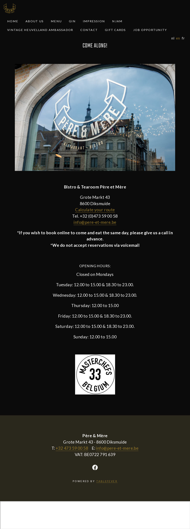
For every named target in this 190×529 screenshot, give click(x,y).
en (178, 38)
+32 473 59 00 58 (72, 448)
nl (172, 38)
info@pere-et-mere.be (95, 222)
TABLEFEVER (107, 481)
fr (183, 38)
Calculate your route (95, 209)
